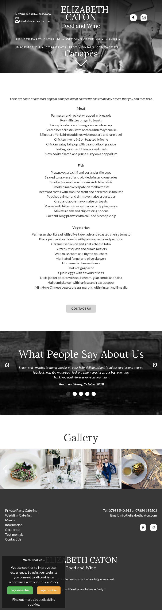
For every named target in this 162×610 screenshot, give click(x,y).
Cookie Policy (48, 582)
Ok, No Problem (20, 590)
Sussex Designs (97, 589)
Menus (81, 37)
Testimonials (134, 37)
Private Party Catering (31, 37)
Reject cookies (48, 590)
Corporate (116, 37)
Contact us (81, 308)
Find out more (22, 599)
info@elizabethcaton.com (138, 515)
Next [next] (156, 469)
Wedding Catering (61, 37)
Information (98, 37)
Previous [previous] (5, 469)
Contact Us (23, 42)
